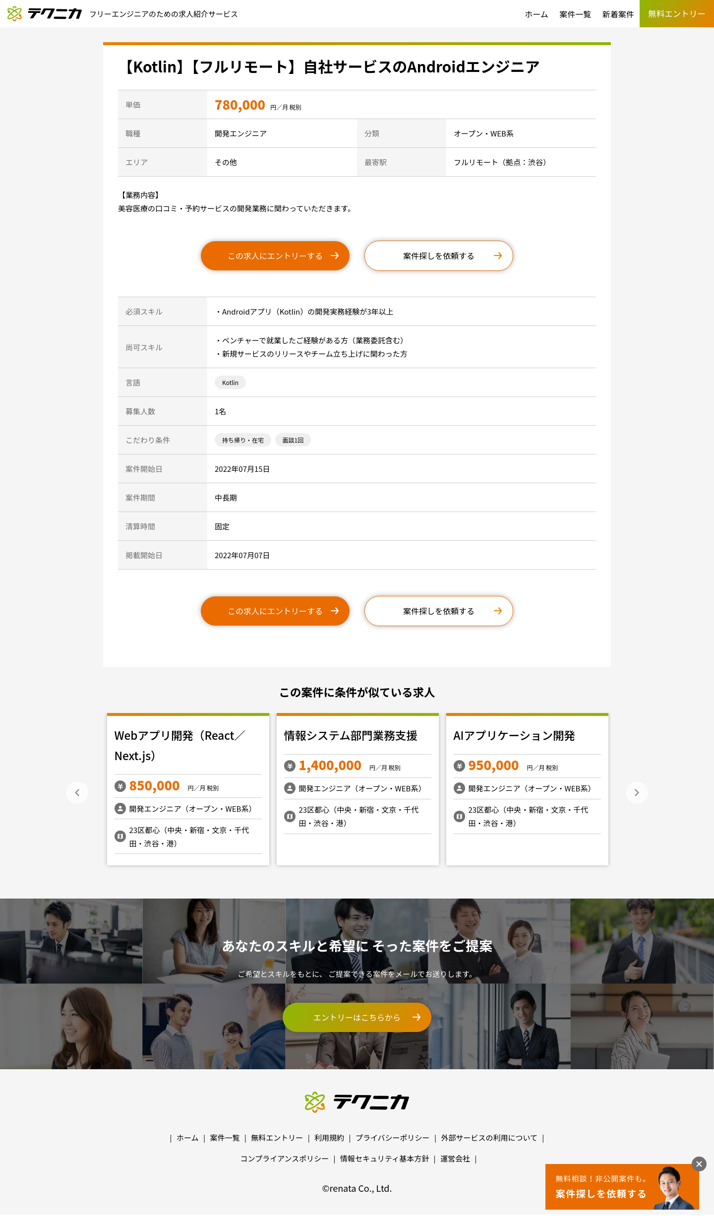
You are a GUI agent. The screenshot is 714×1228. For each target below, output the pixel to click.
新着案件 (618, 14)
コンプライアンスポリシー (284, 1158)
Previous (77, 792)
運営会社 (455, 1158)
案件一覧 (575, 14)
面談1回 (293, 440)
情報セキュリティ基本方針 (384, 1158)
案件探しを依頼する (439, 255)
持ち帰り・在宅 (243, 440)
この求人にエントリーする (275, 255)
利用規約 (329, 1137)
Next (637, 792)
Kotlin (230, 382)
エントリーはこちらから (357, 1017)
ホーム (536, 14)
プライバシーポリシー (393, 1137)
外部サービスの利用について (489, 1137)
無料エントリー (277, 1137)
